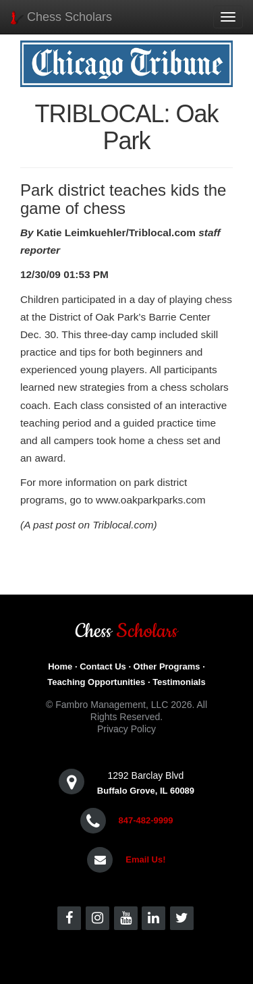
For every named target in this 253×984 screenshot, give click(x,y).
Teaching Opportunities (96, 682)
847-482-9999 (145, 820)
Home (60, 666)
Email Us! (145, 859)
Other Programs (167, 666)
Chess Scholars (61, 17)
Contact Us (103, 666)
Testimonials (179, 682)
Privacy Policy (126, 728)
